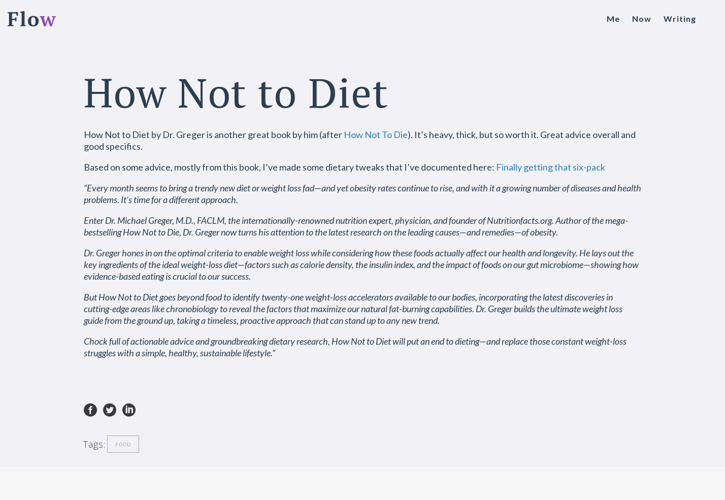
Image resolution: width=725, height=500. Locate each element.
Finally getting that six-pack (550, 167)
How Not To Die (376, 134)
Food (123, 444)
